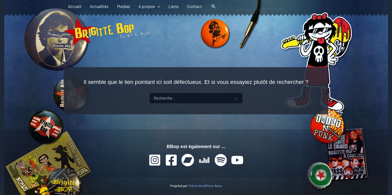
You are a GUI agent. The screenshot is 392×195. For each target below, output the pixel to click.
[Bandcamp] (188, 160)
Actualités (99, 6)
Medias (123, 6)
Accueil (74, 6)
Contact (194, 6)
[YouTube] (237, 160)
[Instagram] (154, 160)
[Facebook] (171, 160)
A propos (149, 6)
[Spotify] (220, 160)
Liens (173, 6)
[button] (157, 6)
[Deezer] (204, 160)
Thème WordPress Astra (205, 186)
